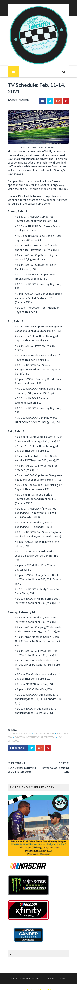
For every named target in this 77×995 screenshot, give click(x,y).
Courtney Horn (44, 733)
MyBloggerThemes (38, 989)
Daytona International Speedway (35, 737)
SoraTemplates (35, 978)
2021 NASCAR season (19, 733)
